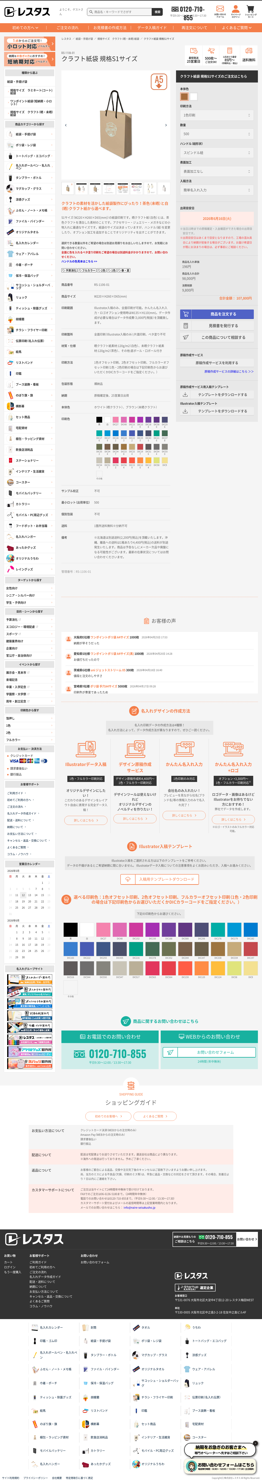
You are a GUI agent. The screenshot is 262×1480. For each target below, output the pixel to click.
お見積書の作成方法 (109, 28)
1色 (8, 725)
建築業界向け (14, 641)
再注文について (194, 28)
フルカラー (13, 739)
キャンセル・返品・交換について (27, 840)
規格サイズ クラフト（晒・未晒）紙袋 (118, 39)
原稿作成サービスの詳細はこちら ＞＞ (229, 371)
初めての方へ (23, 28)
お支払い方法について (20, 833)
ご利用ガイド (15, 793)
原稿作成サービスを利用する (217, 363)
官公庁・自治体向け (19, 655)
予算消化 (13, 619)
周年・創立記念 (17, 701)
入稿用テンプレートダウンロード (166, 879)
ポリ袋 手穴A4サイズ (103, 686)
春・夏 (125, 270)
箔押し (10, 718)
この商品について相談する (223, 337)
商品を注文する (223, 314)
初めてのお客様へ (106, 1116)
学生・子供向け (16, 602)
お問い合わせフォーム (215, 1052)
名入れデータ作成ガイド (21, 813)
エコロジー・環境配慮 (22, 626)
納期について (15, 827)
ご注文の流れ (67, 28)
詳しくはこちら (84, 820)
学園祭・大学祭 (17, 694)
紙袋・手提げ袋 (84, 39)
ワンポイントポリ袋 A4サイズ (109, 637)
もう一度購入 (12, 1272)
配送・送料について (19, 820)
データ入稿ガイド (152, 28)
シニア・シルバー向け (20, 595)
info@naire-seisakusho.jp (139, 1207)
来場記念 (12, 679)
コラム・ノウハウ (17, 854)
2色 (8, 732)
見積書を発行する (223, 326)
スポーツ (13, 634)
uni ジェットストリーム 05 (108, 670)
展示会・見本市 (17, 672)
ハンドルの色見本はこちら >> (79, 261)
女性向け (12, 588)
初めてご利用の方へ (19, 800)
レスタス (66, 39)
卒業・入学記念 (17, 687)
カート (8, 1262)
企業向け (12, 648)
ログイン (10, 1267)
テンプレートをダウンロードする (222, 394)
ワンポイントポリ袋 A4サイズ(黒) (112, 653)
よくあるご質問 (235, 28)
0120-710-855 (192, 9)
